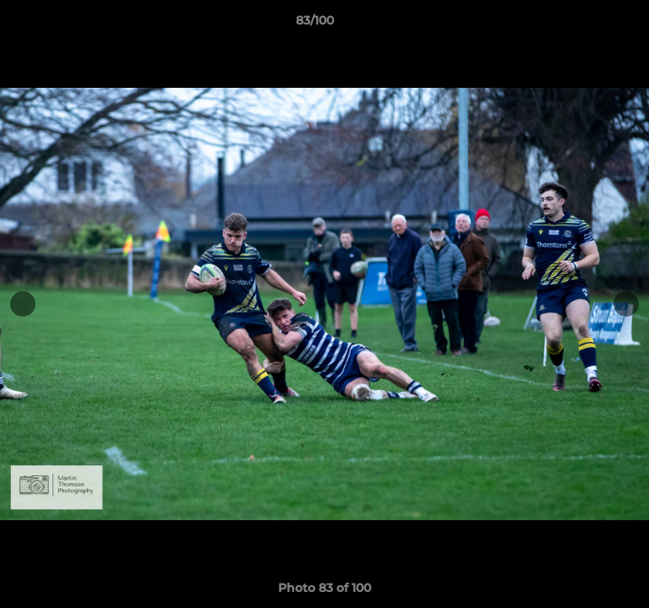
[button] (588, 24)
